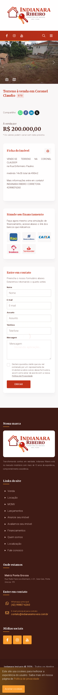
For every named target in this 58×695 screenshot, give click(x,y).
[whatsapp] (20, 112)
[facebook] (25, 112)
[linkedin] (31, 112)
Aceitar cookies (13, 688)
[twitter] (36, 112)
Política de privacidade (26, 678)
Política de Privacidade (22, 376)
